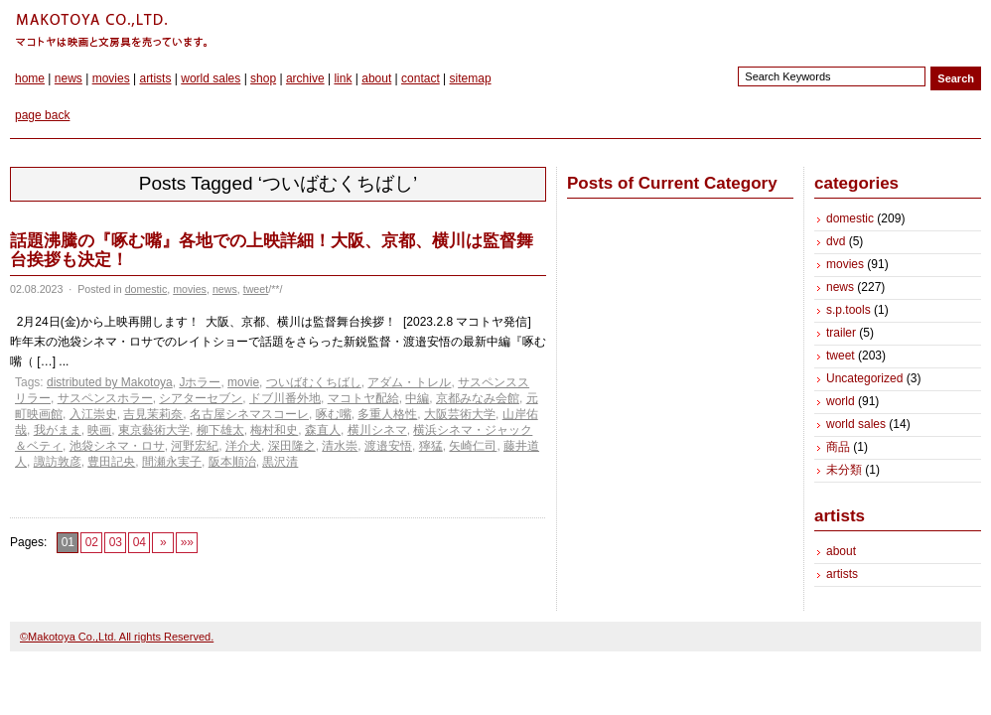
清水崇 (339, 446)
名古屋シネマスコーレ (249, 414)
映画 (99, 430)
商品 (838, 447)
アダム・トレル (409, 382)
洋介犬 (243, 446)
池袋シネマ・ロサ (117, 446)
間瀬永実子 (172, 462)
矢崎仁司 (472, 446)
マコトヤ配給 (363, 398)
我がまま (57, 430)
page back (42, 115)
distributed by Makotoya (110, 382)
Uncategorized (864, 378)
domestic (146, 289)
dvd (835, 241)
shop (263, 78)
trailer (841, 333)
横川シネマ (377, 430)
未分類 (844, 470)
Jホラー (199, 382)
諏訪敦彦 (57, 462)
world (840, 401)
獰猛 (431, 446)
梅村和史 (274, 430)
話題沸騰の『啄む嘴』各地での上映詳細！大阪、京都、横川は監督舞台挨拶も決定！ (271, 250)
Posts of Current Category (672, 183)
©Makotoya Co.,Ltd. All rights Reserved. (116, 637)
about (376, 78)
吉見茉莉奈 (153, 414)
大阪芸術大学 (460, 414)
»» (187, 542)
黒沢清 (280, 462)
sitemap (471, 78)
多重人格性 (387, 414)
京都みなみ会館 (477, 398)
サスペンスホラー (105, 398)
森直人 (323, 430)
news (68, 78)
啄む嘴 (334, 414)
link (343, 78)
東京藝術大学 (154, 430)
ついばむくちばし (313, 382)
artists (155, 78)
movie (243, 382)
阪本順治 (232, 462)
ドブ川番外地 (285, 398)
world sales (210, 78)
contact (420, 78)
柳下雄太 (220, 430)
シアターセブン (200, 398)
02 (91, 542)
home (30, 78)
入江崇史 (93, 414)
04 (139, 542)
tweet (255, 289)
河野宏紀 (194, 446)
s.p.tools (848, 310)
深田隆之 (292, 446)
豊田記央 (111, 462)
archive (305, 78)
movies (111, 78)
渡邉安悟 (388, 446)
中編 (417, 398)
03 (115, 542)
